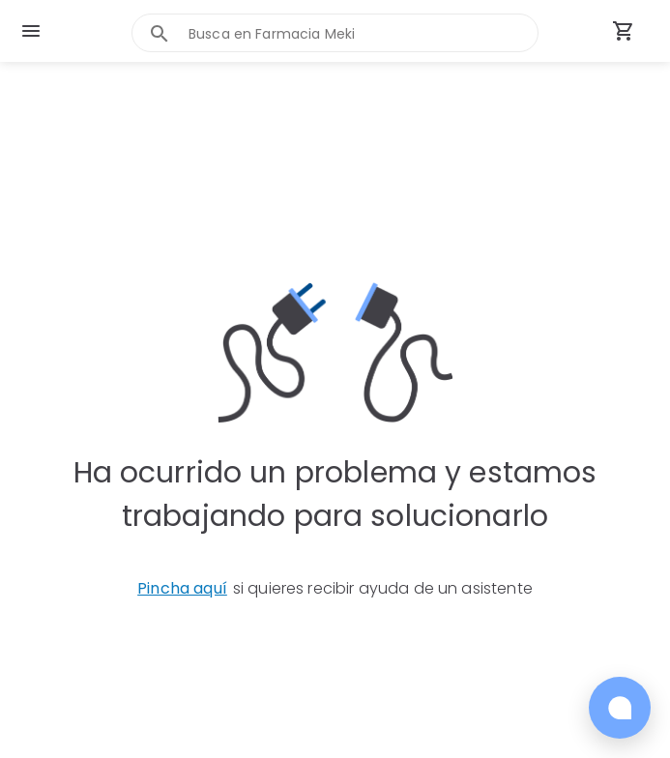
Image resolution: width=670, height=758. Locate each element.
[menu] (31, 31)
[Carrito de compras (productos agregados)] (623, 31)
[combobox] (363, 33)
